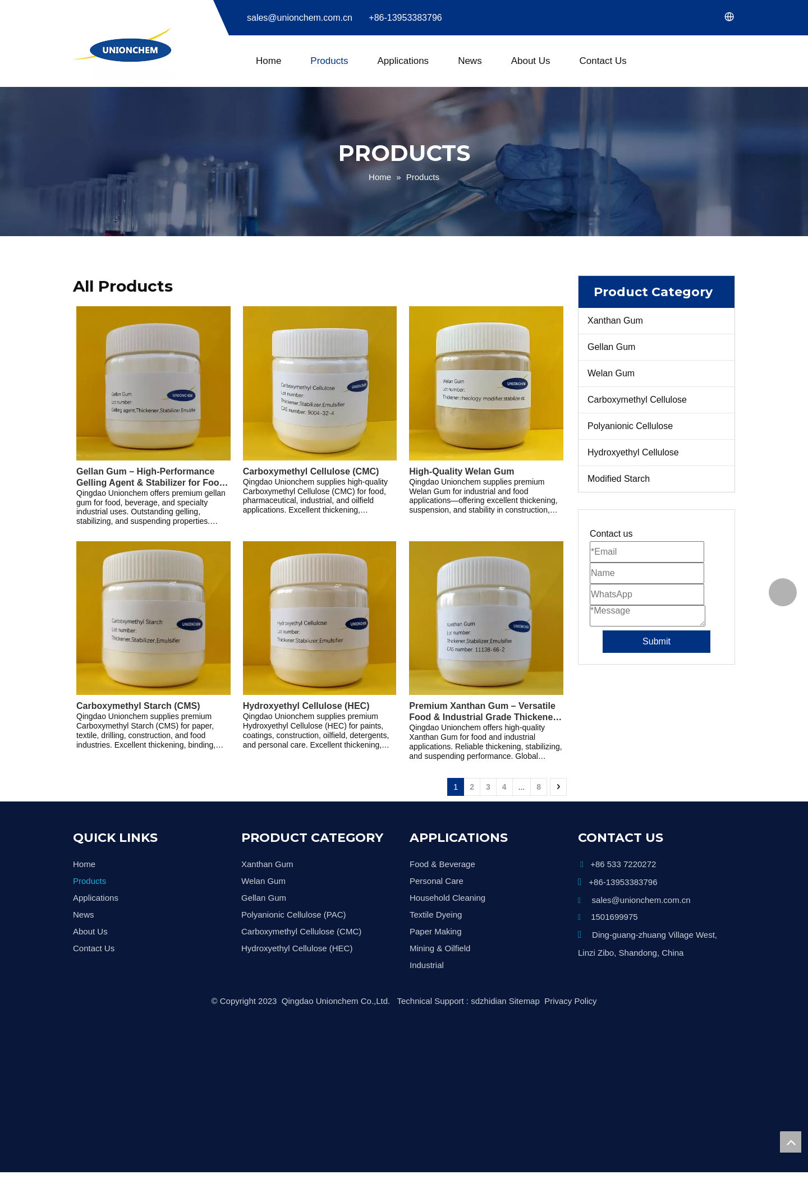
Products (329, 61)
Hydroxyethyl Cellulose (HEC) (306, 706)
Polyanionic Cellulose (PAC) (293, 914)
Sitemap (524, 1001)
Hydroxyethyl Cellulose (633, 452)
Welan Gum (611, 373)
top (790, 1142)
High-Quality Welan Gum (461, 471)
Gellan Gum (611, 347)
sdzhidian (488, 1001)
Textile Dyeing (436, 914)
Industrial (427, 965)
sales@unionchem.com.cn (299, 17)
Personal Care (436, 881)
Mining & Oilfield (440, 948)
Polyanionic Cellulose (630, 426)
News (470, 61)
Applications (403, 61)
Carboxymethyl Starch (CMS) (138, 706)
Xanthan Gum (615, 320)
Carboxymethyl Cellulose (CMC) (311, 471)
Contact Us (603, 61)
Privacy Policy (570, 1001)
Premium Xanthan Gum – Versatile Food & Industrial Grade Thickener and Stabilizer (482, 712)
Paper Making (436, 931)
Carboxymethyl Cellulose (637, 399)
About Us (530, 61)
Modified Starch (618, 478)
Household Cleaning (447, 897)
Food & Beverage (442, 864)
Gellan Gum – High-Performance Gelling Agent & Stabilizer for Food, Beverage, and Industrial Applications (151, 478)
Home (268, 61)
